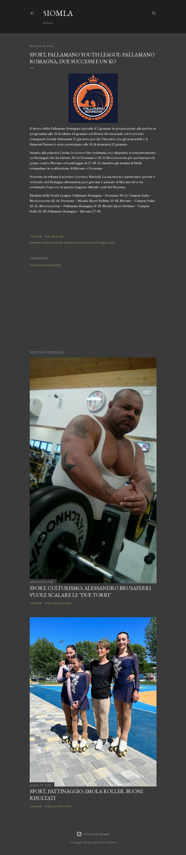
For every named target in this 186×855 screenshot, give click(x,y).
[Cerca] (154, 12)
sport (112, 242)
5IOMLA (58, 13)
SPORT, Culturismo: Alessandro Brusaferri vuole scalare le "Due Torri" (90, 591)
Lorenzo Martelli (52, 242)
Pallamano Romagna (93, 242)
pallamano (71, 242)
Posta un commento (45, 265)
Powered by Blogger (93, 834)
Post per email (54, 236)
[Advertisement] (93, 309)
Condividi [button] (36, 236)
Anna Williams (106, 842)
